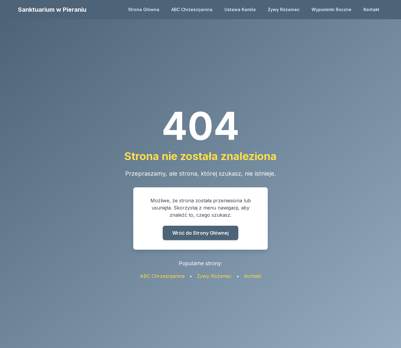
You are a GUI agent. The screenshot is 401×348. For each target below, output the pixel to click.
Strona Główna (143, 9)
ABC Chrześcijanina (192, 9)
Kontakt (371, 9)
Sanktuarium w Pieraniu (52, 9)
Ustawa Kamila (240, 9)
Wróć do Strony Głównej (200, 233)
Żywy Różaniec (284, 9)
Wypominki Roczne (331, 9)
